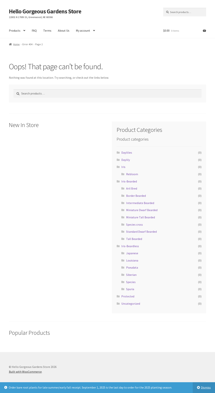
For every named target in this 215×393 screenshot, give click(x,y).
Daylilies (126, 152)
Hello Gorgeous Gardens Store (45, 11)
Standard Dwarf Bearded (141, 231)
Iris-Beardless (130, 246)
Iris (123, 167)
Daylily (125, 160)
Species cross (134, 224)
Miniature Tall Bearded (140, 217)
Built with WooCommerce (25, 371)
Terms (47, 30)
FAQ (34, 30)
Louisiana (132, 260)
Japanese (132, 253)
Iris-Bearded (129, 181)
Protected (127, 296)
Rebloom (132, 174)
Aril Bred (131, 188)
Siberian (131, 275)
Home (16, 44)
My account (83, 30)
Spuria (130, 289)
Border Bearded (136, 196)
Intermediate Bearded (140, 203)
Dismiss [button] (206, 387)
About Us (63, 30)
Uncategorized (130, 303)
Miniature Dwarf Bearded (141, 210)
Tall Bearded (134, 239)
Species (131, 282)
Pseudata (132, 267)
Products (14, 30)
